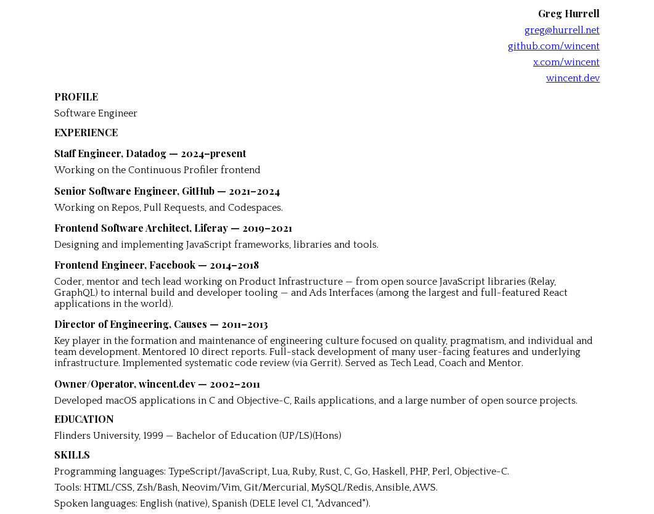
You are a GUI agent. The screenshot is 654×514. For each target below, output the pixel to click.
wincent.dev (573, 78)
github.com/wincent (554, 46)
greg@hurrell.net (562, 30)
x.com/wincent (566, 62)
